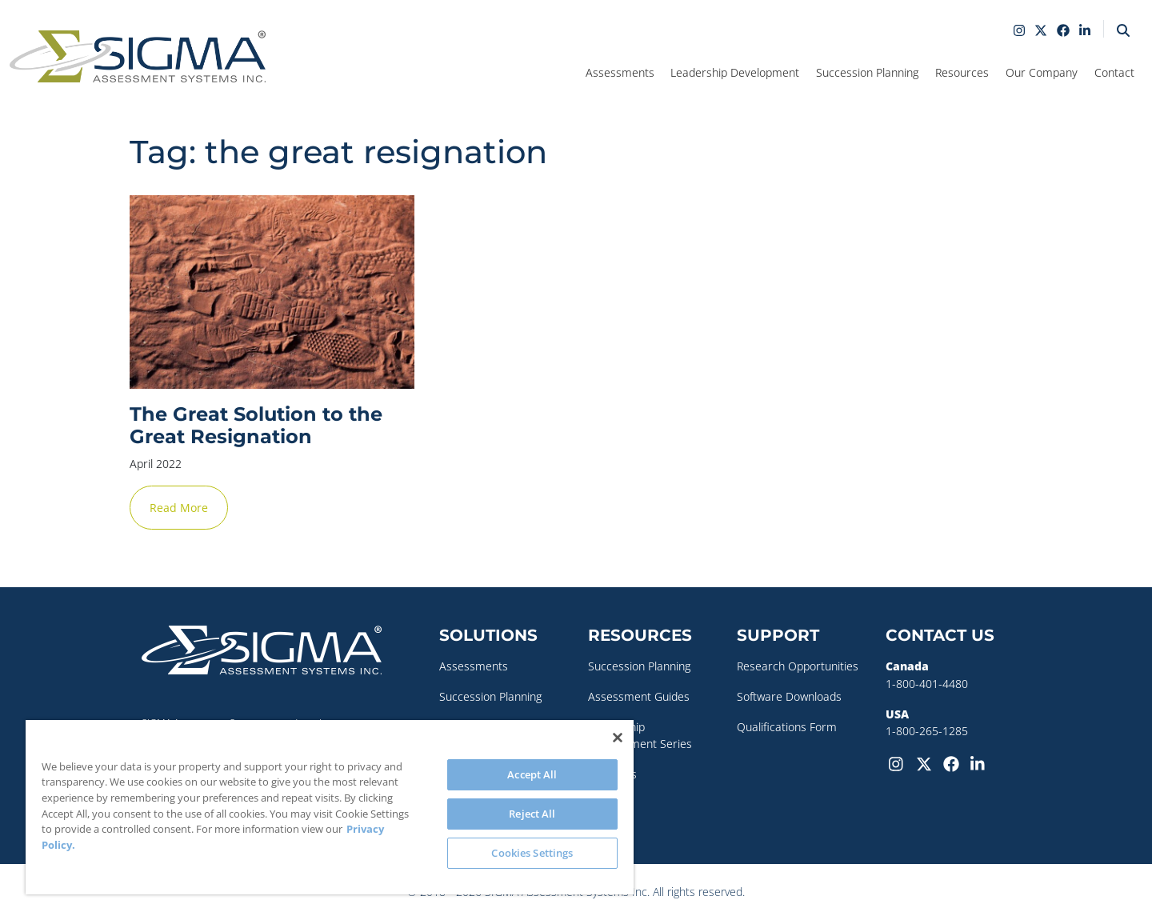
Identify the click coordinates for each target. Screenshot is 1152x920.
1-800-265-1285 (927, 730)
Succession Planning (867, 72)
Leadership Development (734, 72)
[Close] (617, 737)
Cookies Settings (532, 853)
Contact (1114, 72)
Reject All (532, 813)
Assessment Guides (639, 696)
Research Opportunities (797, 666)
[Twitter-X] (926, 762)
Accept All (532, 774)
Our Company (1042, 72)
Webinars (612, 774)
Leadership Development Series (640, 735)
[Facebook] (953, 762)
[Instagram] (899, 762)
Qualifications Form (787, 726)
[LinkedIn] (980, 762)
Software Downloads (789, 696)
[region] (330, 807)
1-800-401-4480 (927, 683)
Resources (962, 72)
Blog (599, 803)
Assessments (620, 72)
